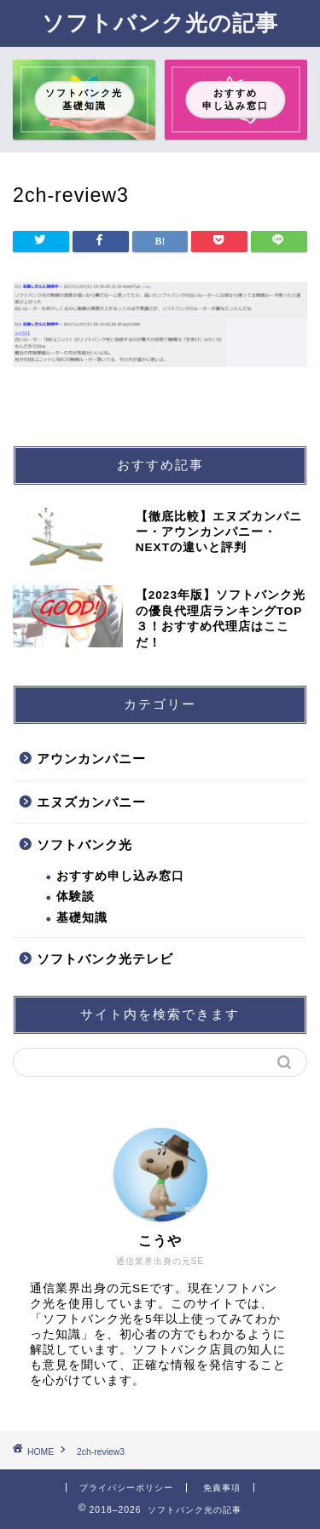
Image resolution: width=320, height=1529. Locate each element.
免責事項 (222, 1487)
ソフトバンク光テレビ (105, 958)
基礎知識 (82, 917)
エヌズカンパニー (91, 802)
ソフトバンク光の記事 (160, 22)
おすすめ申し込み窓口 (120, 876)
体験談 (75, 896)
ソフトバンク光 (84, 844)
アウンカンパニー (91, 758)
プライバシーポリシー (126, 1487)
